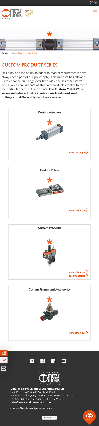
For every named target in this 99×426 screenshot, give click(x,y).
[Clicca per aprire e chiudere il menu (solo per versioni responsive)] (95, 12)
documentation (77, 275)
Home (4, 53)
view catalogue (77, 152)
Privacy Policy (49, 418)
